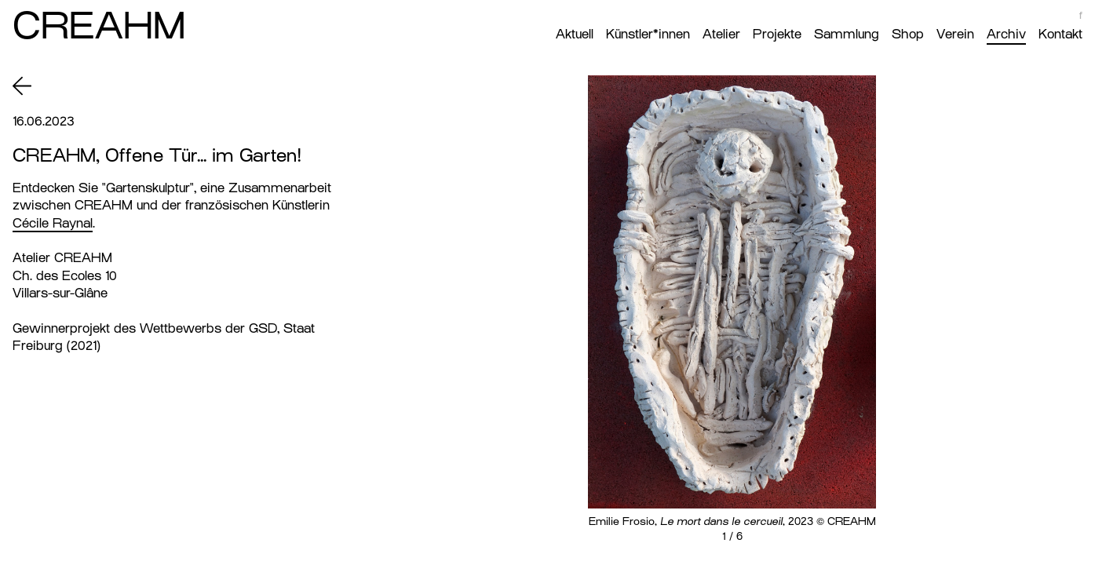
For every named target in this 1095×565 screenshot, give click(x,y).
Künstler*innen (648, 34)
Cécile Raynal (53, 223)
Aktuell (574, 34)
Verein (955, 34)
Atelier (721, 34)
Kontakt (1060, 34)
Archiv (1006, 34)
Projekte (777, 34)
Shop (908, 34)
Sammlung (846, 34)
